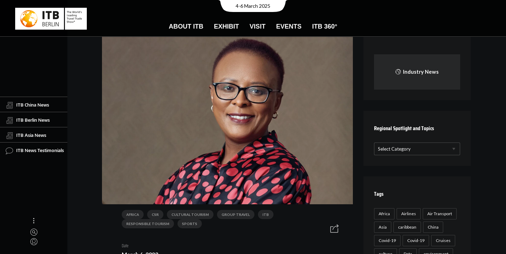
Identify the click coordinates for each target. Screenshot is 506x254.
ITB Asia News (26, 135)
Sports (131, 225)
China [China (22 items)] (432, 227)
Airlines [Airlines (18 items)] (407, 213)
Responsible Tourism (300, 215)
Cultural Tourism (187, 215)
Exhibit (226, 26)
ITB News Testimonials (35, 151)
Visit (257, 26)
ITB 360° (324, 26)
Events (288, 26)
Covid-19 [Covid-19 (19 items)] (414, 240)
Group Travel (233, 215)
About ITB (186, 26)
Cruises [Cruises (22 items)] (442, 240)
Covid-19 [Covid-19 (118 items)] (386, 240)
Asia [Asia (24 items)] (382, 227)
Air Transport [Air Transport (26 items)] (438, 213)
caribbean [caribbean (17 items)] (406, 227)
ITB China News (27, 105)
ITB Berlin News (28, 120)
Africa (130, 215)
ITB (263, 215)
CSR (152, 215)
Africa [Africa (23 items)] (383, 213)
